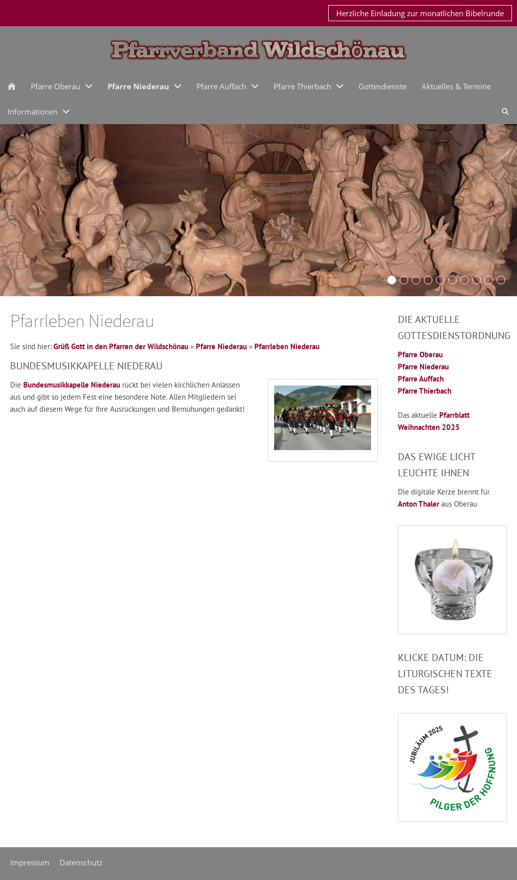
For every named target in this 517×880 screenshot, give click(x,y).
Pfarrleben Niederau (287, 346)
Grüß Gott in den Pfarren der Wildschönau (121, 346)
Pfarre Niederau (221, 346)
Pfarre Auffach (421, 378)
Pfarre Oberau (420, 354)
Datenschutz (81, 862)
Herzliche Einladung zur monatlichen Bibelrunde (420, 13)
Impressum (29, 862)
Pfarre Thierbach (424, 391)
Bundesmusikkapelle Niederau (71, 385)
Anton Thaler (418, 504)
